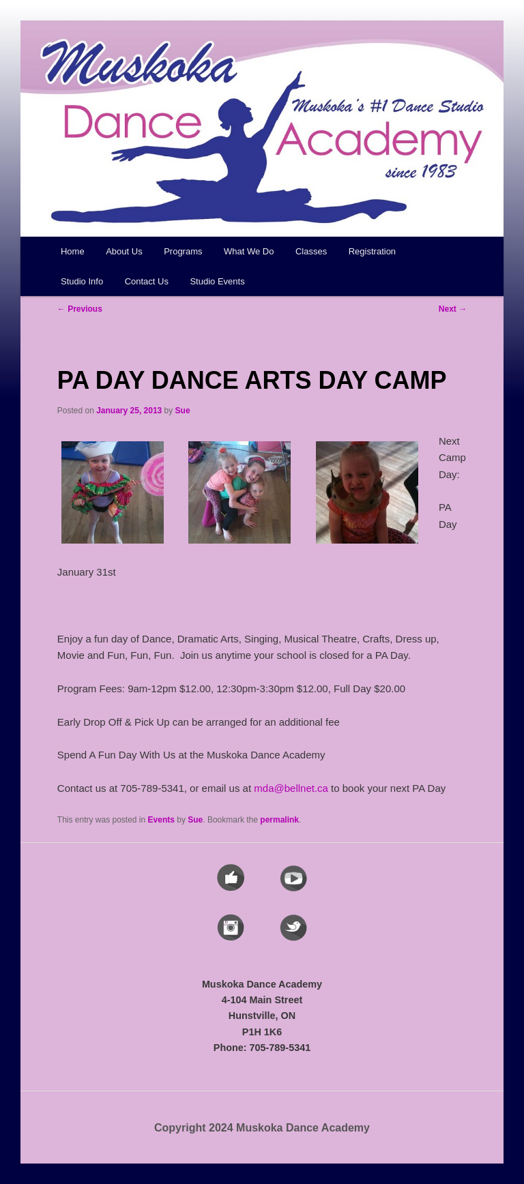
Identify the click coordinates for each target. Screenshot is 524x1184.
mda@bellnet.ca (291, 788)
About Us (124, 251)
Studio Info (82, 281)
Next (453, 309)
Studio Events (217, 281)
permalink (279, 820)
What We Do (249, 251)
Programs (183, 251)
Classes (311, 251)
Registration (372, 251)
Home (73, 251)
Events (161, 820)
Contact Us (147, 281)
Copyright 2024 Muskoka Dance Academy (262, 1128)
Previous (79, 309)
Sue (182, 410)
